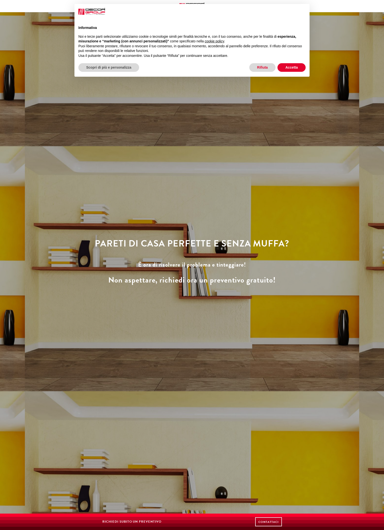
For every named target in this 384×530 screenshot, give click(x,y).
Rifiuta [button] (262, 67)
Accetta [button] (291, 67)
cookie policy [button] (214, 41)
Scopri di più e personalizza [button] (108, 67)
